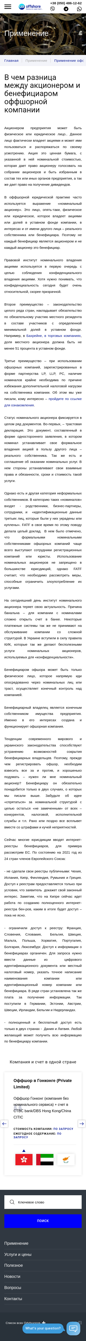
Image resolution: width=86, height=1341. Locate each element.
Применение (16, 1243)
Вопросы (12, 1287)
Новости (12, 1276)
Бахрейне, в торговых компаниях (53, 336)
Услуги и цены (17, 1254)
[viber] (52, 10)
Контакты (13, 1299)
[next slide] (81, 1123)
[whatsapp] (79, 10)
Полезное (13, 1265)
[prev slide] (4, 1123)
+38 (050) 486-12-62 (66, 3)
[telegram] (66, 10)
